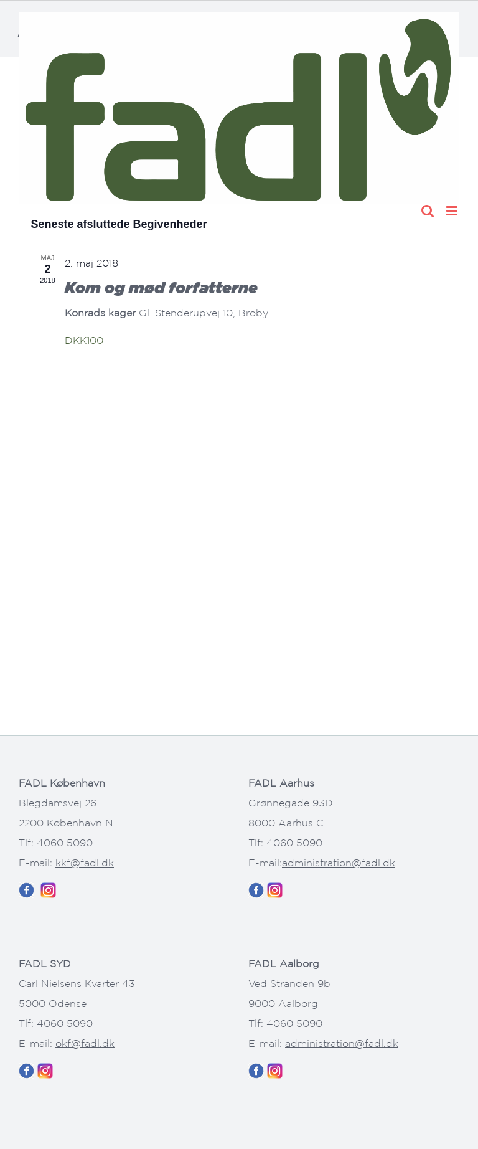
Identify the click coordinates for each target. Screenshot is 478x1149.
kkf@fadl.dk (84, 862)
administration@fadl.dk (338, 862)
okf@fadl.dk (85, 1043)
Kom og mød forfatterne (161, 287)
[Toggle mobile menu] (452, 210)
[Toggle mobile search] (427, 210)
